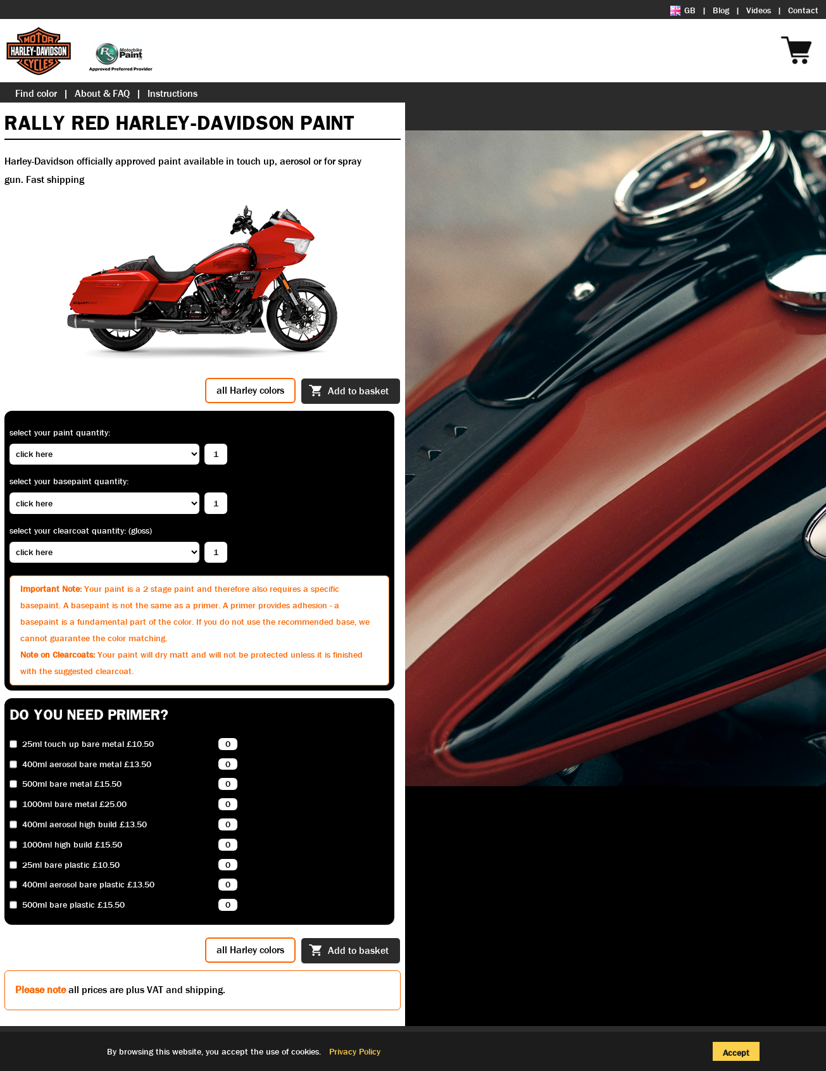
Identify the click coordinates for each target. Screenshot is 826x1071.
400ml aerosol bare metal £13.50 (86, 764)
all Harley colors (250, 390)
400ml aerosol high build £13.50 (84, 824)
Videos (758, 10)
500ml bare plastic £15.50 (73, 904)
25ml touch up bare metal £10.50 (88, 744)
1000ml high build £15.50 (72, 844)
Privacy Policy (354, 1051)
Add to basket (349, 391)
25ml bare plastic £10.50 (71, 865)
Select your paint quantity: (59, 432)
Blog (721, 10)
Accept (736, 1052)
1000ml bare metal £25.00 (74, 804)
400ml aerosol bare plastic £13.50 (88, 884)
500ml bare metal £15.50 (72, 784)
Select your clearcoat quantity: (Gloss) (80, 530)
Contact (803, 10)
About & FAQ (102, 93)
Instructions (172, 93)
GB (683, 10)
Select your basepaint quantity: (68, 481)
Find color (36, 93)
